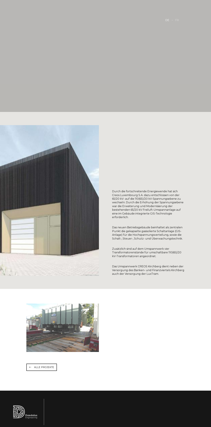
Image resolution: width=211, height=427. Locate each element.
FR (177, 20)
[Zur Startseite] (46, 19)
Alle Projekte (44, 367)
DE (167, 20)
